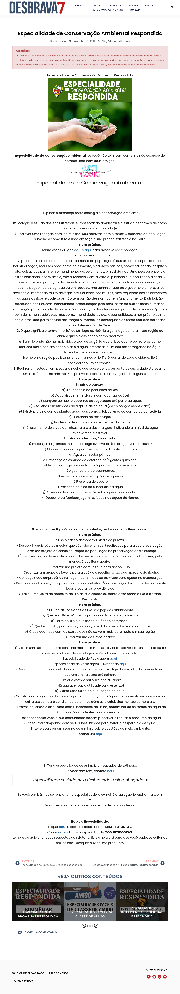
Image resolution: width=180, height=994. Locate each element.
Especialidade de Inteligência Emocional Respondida (142, 912)
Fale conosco (58, 973)
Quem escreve (23, 981)
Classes (113, 5)
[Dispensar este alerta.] (164, 50)
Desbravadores (140, 5)
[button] (172, 7)
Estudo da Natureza (119, 41)
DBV (104, 41)
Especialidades (88, 5)
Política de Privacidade (27, 973)
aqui (77, 250)
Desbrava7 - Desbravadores (167, 7)
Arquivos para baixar (109, 9)
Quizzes (135, 9)
